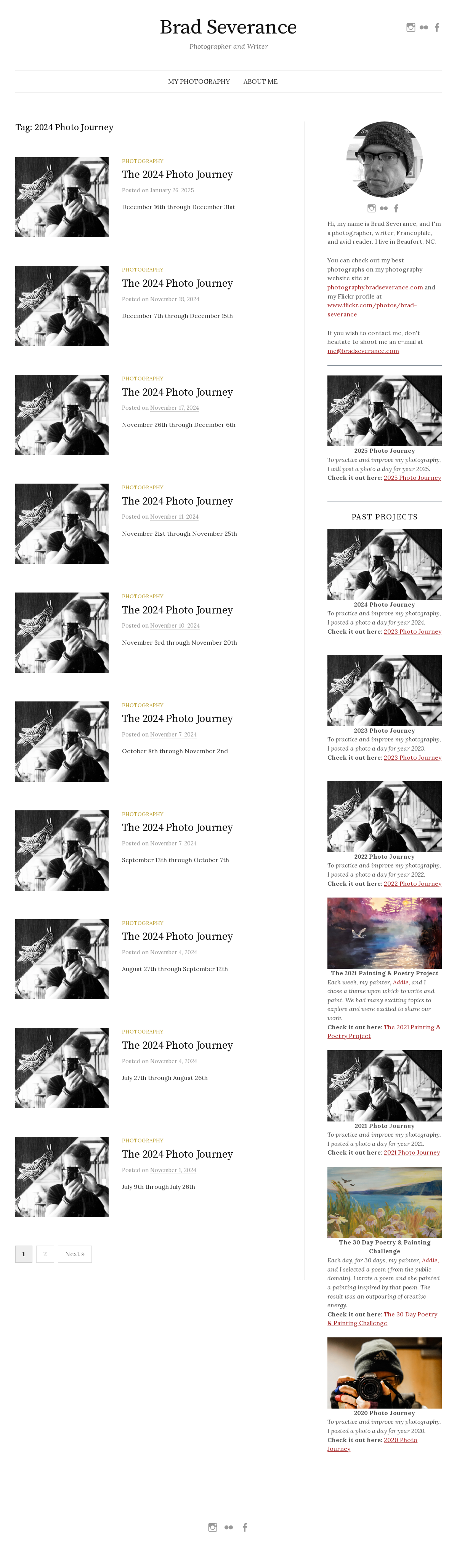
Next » (75, 1321)
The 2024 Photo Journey (177, 174)
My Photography (199, 81)
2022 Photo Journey (412, 883)
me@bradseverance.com (363, 351)
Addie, (401, 982)
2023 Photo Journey (412, 631)
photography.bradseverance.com (375, 287)
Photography (143, 161)
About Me (261, 81)
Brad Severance (228, 27)
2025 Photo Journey (412, 477)
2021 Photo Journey (412, 1152)
